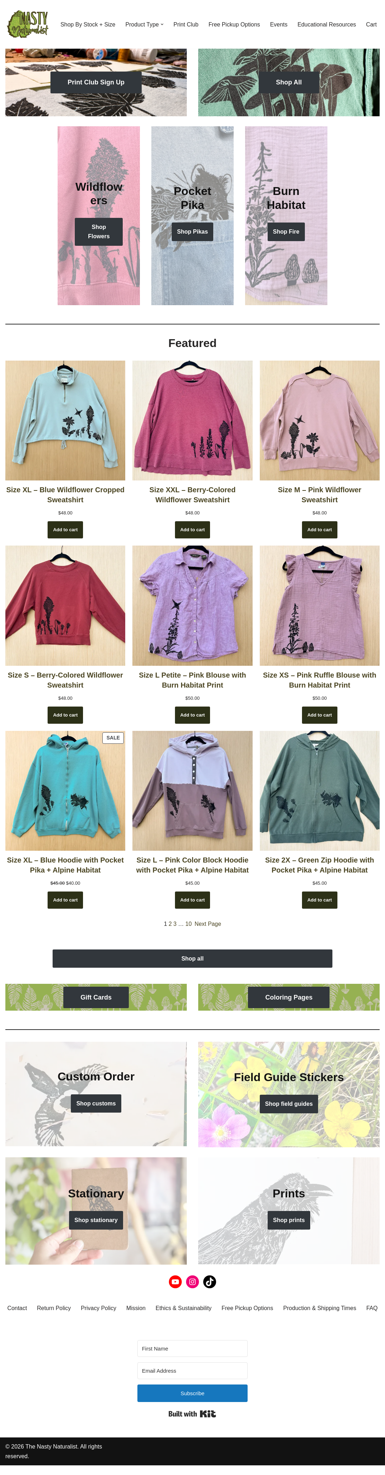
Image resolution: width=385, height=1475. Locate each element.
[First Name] (192, 1357)
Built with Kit (192, 1423)
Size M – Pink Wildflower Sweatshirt (319, 495)
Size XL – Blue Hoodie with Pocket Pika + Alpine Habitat (65, 865)
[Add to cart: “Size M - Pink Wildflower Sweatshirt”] (319, 529)
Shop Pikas (192, 232)
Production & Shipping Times (331, 1308)
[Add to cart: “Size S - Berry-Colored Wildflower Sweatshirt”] (65, 714)
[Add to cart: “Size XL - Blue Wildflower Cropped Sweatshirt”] (65, 529)
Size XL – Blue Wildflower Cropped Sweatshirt (65, 495)
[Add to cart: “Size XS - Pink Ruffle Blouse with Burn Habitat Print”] (319, 714)
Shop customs (96, 1103)
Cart (65, 29)
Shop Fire (286, 232)
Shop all (192, 959)
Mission (146, 1308)
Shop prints (289, 1220)
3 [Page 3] (174, 924)
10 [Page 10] (188, 924)
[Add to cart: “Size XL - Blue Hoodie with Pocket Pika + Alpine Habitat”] (65, 900)
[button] (162, 19)
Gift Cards (96, 997)
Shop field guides (289, 1104)
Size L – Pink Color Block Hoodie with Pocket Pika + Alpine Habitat (192, 865)
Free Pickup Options (235, 19)
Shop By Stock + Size (88, 19)
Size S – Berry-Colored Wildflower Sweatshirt (65, 680)
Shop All (289, 82)
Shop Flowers (98, 232)
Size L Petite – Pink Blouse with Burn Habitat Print (192, 680)
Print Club (186, 19)
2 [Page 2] (170, 924)
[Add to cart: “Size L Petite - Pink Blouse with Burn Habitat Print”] (192, 714)
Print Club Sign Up (96, 82)
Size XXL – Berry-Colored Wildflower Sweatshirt (193, 495)
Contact (27, 1308)
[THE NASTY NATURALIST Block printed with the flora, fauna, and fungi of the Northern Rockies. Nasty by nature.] (26, 24)
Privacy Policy (109, 1308)
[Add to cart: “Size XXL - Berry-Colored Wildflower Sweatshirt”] (192, 529)
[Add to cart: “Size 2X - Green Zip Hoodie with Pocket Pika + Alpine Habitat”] (319, 900)
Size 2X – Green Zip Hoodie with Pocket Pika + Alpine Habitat (319, 865)
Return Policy (64, 1308)
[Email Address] (192, 1380)
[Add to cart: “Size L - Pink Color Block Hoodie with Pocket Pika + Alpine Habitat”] (192, 900)
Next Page (208, 924)
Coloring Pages (288, 997)
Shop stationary (96, 1220)
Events (280, 19)
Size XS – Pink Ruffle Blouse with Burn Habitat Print (319, 680)
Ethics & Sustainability (194, 1308)
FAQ (192, 1318)
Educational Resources (327, 19)
